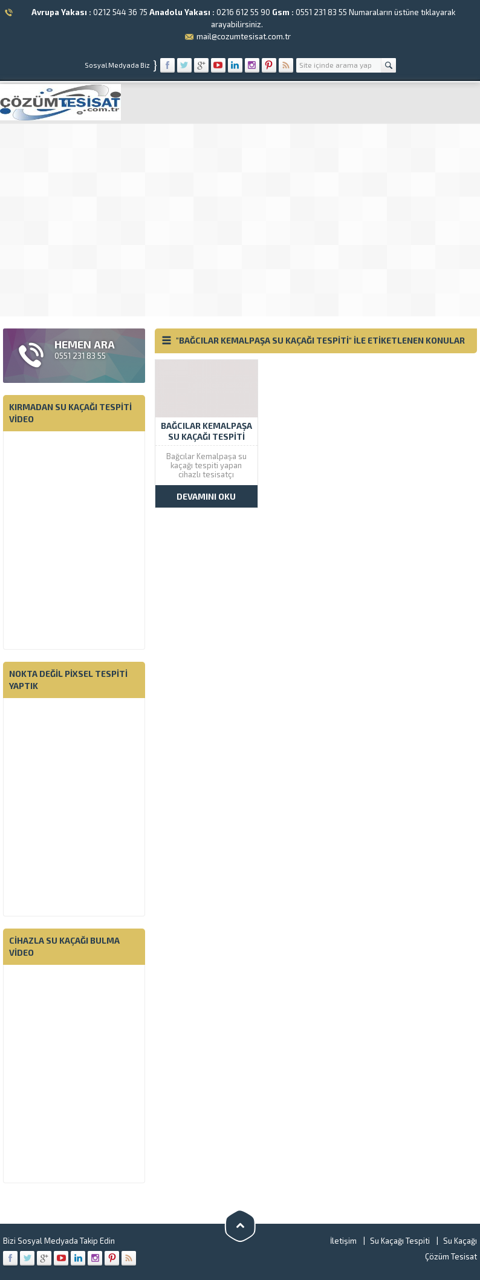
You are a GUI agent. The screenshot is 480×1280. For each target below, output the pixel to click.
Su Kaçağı (460, 1241)
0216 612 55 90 (243, 12)
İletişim (343, 1241)
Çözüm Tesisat (451, 1256)
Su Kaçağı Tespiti (400, 1241)
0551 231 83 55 (321, 12)
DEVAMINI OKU (206, 496)
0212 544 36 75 (120, 12)
